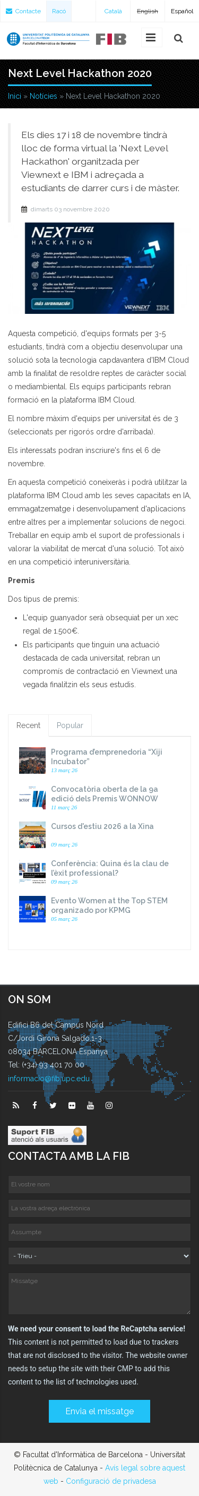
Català (113, 11)
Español (182, 11)
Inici (14, 96)
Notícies (43, 96)
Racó (59, 11)
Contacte (23, 11)
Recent (28, 725)
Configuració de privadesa (111, 1481)
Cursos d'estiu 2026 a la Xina (102, 826)
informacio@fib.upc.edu (49, 1078)
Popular (70, 725)
